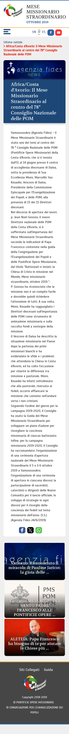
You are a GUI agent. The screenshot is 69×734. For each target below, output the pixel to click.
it (39, 32)
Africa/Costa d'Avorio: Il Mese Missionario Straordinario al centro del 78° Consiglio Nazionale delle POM (32, 50)
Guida (48, 669)
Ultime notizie (12, 42)
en (34, 32)
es (43, 32)
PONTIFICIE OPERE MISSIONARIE (36, 702)
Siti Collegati (29, 669)
